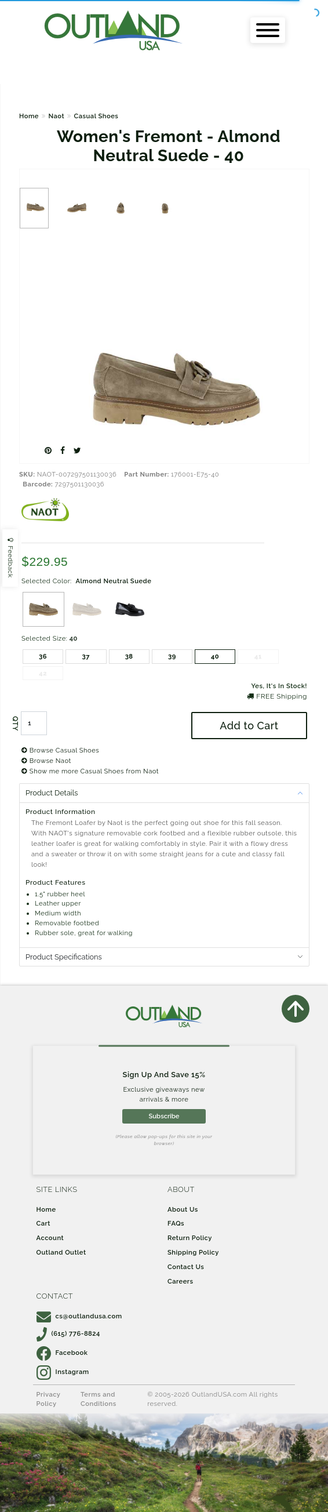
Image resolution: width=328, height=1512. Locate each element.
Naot (56, 116)
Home (29, 116)
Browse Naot (46, 761)
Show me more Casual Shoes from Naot (90, 771)
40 (215, 656)
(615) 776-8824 (68, 1333)
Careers (180, 1281)
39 (172, 656)
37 (86, 656)
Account (50, 1238)
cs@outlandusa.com (79, 1316)
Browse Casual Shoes (60, 750)
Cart (43, 1223)
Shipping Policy (193, 1252)
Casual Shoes (96, 116)
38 (129, 656)
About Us (182, 1209)
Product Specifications (63, 957)
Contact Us (185, 1267)
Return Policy (189, 1238)
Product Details (51, 792)
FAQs (175, 1223)
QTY (15, 723)
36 (43, 656)
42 (43, 673)
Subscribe (163, 1116)
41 (258, 656)
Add (249, 725)
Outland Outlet (61, 1252)
